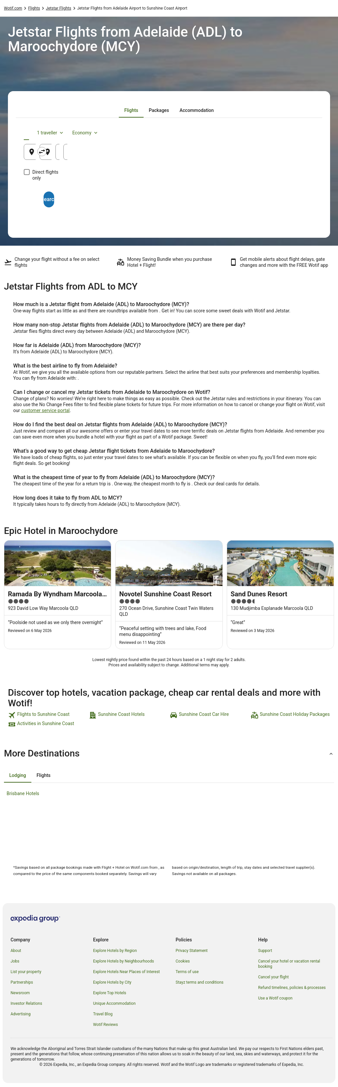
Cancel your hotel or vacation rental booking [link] (289, 964)
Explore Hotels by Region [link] (115, 950)
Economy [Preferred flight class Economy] (293, 133)
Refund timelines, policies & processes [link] (292, 987)
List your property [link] (26, 971)
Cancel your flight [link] (273, 977)
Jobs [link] (15, 961)
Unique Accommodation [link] (114, 1003)
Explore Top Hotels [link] (109, 993)
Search (169, 193)
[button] (169, 753)
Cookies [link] (183, 961)
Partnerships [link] (22, 982)
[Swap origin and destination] (122, 151)
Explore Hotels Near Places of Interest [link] (126, 971)
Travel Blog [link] (103, 1014)
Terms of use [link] (187, 971)
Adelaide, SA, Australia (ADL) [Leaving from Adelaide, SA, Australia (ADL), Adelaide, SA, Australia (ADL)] (72, 154)
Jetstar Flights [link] (58, 8)
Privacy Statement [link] (192, 950)
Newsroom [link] (20, 993)
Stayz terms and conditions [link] (199, 982)
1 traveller (258, 133)
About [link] (16, 950)
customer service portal (45, 410)
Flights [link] (34, 8)
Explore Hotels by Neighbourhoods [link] (123, 961)
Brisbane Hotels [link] (23, 793)
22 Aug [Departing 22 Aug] (243, 154)
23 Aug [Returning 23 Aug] (292, 154)
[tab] (131, 110)
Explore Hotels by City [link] (112, 982)
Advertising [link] (20, 1014)
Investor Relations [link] (26, 1003)
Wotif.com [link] (13, 8)
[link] (47, 715)
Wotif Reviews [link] (105, 1024)
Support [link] (265, 950)
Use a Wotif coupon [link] (275, 998)
